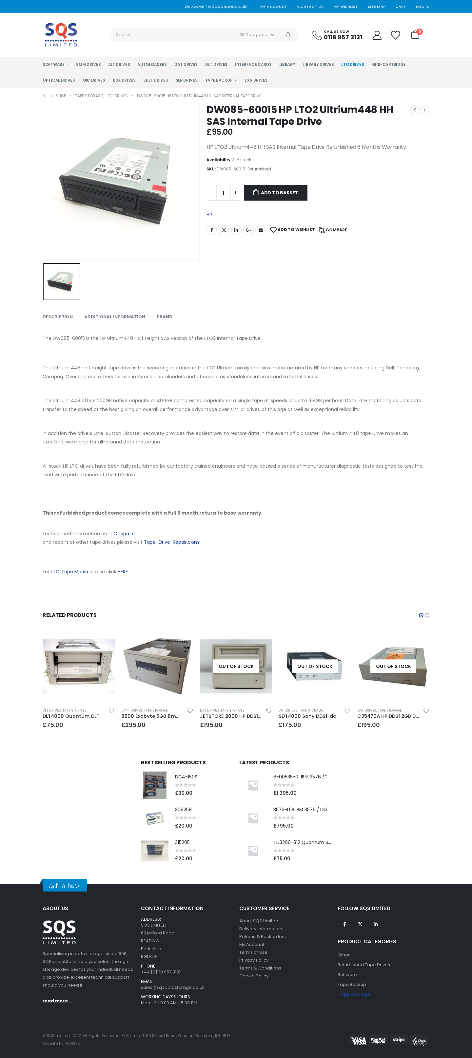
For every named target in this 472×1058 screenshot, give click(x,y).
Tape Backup (219, 80)
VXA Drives (255, 80)
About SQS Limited (258, 921)
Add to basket (279, 192)
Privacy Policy (253, 960)
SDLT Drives (155, 80)
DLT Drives (216, 64)
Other (344, 955)
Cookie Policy (253, 976)
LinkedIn (236, 230)
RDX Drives (124, 80)
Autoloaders (152, 64)
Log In (422, 6)
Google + (248, 230)
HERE (123, 571)
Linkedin (375, 924)
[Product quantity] (223, 193)
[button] (421, 615)
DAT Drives (186, 64)
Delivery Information (260, 929)
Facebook (211, 230)
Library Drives (318, 64)
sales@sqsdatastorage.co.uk (173, 987)
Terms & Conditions (260, 968)
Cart (400, 6)
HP (209, 214)
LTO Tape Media (69, 571)
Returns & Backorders (262, 936)
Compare (336, 230)
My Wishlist (345, 6)
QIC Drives (94, 80)
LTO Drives (352, 64)
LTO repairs (121, 533)
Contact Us (310, 6)
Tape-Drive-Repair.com (171, 542)
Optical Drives (59, 80)
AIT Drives (119, 64)
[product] (79, 666)
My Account (273, 6)
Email (260, 230)
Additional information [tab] (114, 317)
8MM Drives (88, 64)
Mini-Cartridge (388, 64)
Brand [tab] (164, 317)
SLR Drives (187, 80)
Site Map (376, 6)
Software (54, 64)
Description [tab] (58, 317)
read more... (57, 1001)
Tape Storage (75, 710)
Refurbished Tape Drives (364, 965)
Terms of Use (253, 952)
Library (287, 64)
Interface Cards (253, 64)
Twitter (224, 230)
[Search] (288, 34)
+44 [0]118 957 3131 (160, 972)
